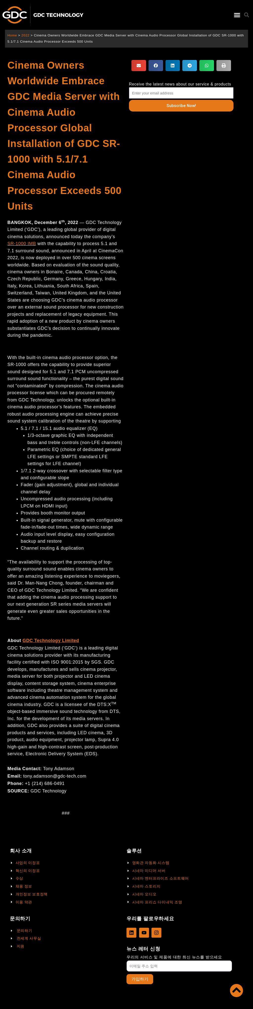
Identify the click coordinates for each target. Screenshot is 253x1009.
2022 (25, 35)
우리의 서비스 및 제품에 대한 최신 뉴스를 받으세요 (174, 957)
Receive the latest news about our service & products (180, 84)
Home (12, 35)
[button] (237, 15)
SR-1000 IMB (21, 243)
